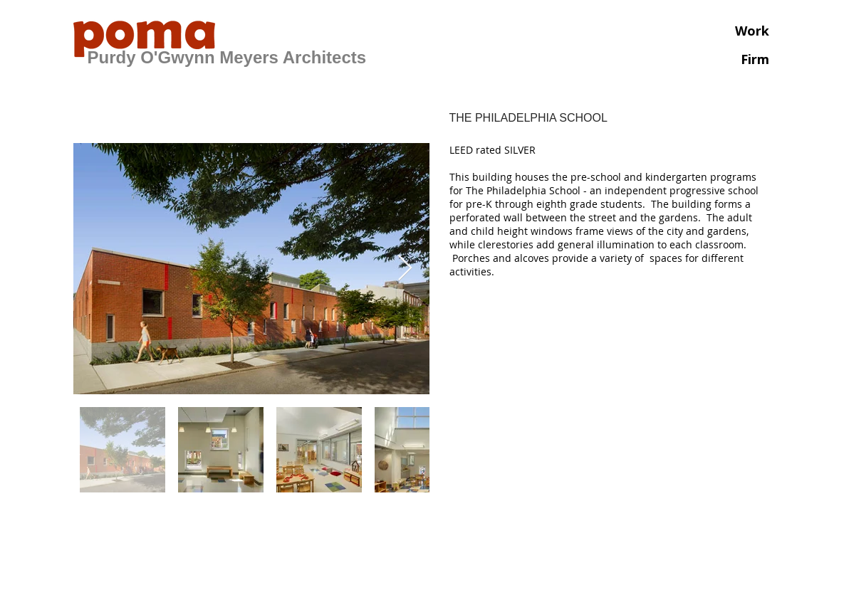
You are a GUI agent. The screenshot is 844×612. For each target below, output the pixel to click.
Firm (755, 59)
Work (752, 30)
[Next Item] (405, 269)
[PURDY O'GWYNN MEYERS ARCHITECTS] (258, 58)
